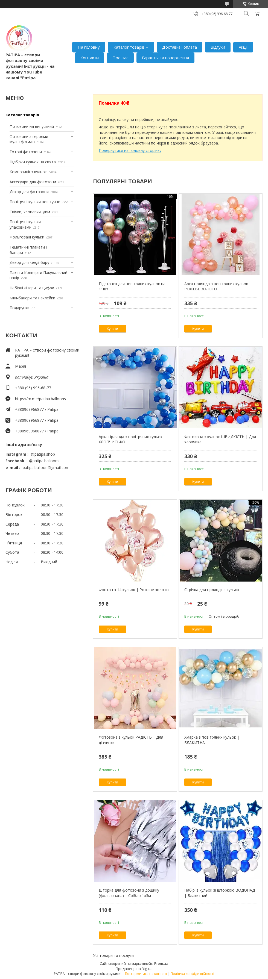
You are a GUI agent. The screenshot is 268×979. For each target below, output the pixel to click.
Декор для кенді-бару (29, 262)
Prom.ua (161, 963)
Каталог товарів (128, 47)
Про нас (120, 57)
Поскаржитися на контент (146, 973)
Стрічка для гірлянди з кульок (211, 589)
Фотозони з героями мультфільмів (29, 139)
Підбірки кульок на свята (33, 161)
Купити (112, 329)
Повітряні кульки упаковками (25, 224)
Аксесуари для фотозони (33, 181)
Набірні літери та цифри (32, 287)
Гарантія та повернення (165, 57)
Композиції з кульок (28, 171)
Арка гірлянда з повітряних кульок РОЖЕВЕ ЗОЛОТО (216, 286)
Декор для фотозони (29, 191)
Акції (243, 47)
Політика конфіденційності (192, 973)
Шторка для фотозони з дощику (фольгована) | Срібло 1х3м (129, 892)
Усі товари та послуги (113, 955)
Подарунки (20, 307)
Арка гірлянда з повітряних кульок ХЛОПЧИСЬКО (130, 439)
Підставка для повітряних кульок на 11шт (132, 286)
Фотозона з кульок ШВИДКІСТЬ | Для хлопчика (220, 439)
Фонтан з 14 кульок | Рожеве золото (134, 589)
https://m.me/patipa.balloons (40, 398)
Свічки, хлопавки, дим (30, 211)
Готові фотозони (26, 151)
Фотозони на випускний (32, 126)
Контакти (89, 57)
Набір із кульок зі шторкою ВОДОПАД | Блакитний (219, 892)
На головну (89, 47)
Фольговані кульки (27, 237)
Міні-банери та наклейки (32, 297)
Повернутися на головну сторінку (130, 150)
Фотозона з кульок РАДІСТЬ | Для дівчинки (131, 740)
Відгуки (218, 47)
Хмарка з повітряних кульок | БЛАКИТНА (211, 740)
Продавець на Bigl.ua (134, 968)
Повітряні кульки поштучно (35, 201)
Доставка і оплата (179, 47)
